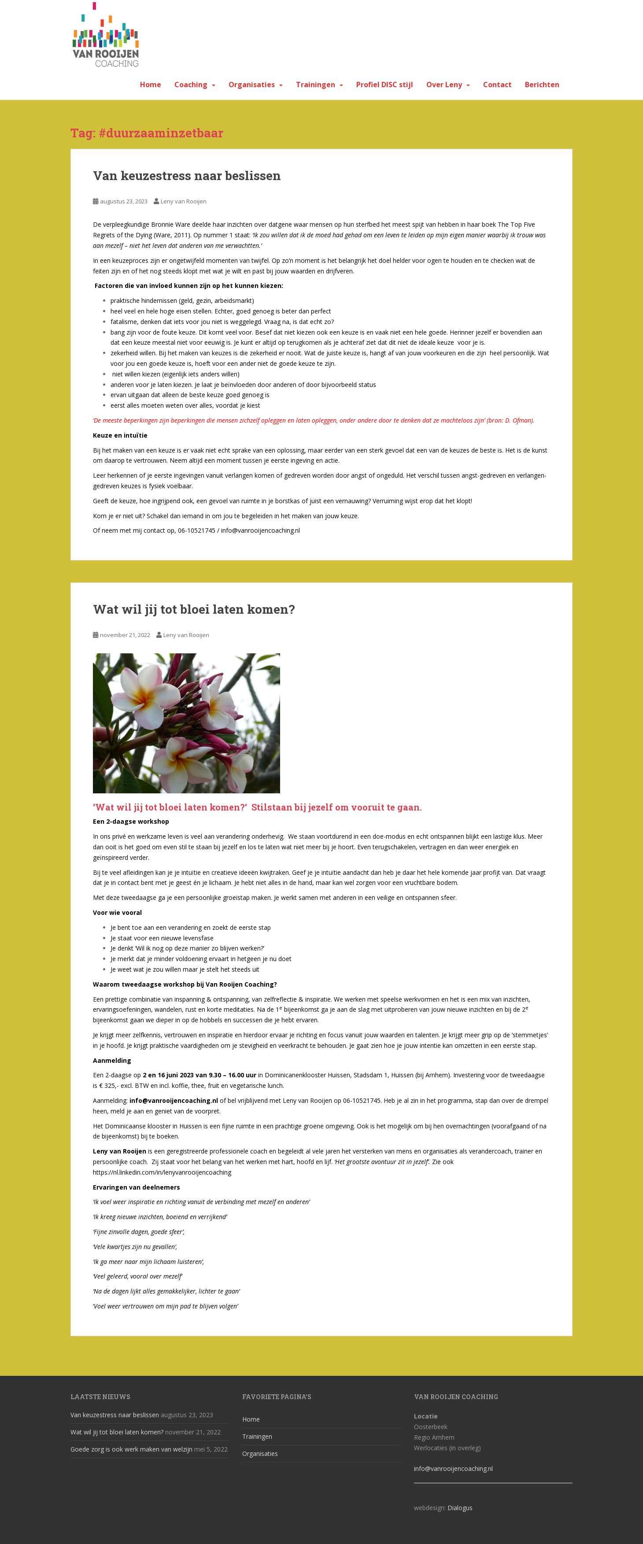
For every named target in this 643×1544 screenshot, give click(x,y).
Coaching (190, 84)
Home (150, 84)
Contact (497, 84)
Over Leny (444, 84)
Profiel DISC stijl (384, 84)
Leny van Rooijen (184, 201)
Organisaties (252, 84)
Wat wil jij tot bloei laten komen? (194, 609)
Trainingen (315, 84)
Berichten (542, 84)
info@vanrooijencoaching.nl (453, 1468)
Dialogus (460, 1507)
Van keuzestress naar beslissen (187, 175)
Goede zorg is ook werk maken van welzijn (131, 1449)
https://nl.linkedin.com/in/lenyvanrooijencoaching (162, 1172)
